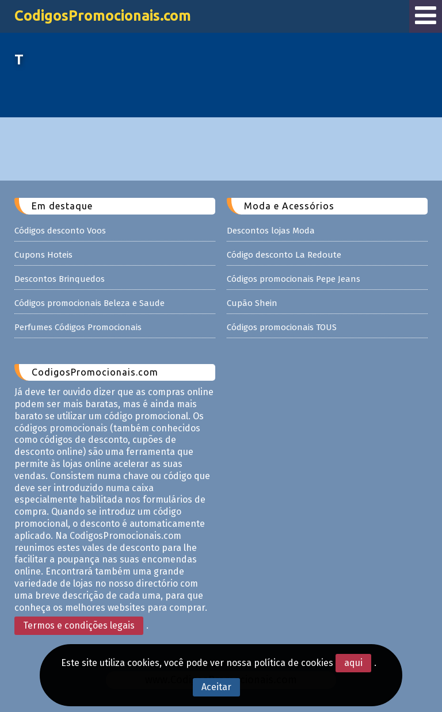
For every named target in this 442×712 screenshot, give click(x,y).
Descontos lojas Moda (271, 230)
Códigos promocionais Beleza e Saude (89, 303)
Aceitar (216, 687)
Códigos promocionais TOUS (282, 327)
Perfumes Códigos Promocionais (78, 327)
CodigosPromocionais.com (102, 15)
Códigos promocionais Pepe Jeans (293, 279)
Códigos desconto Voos (60, 230)
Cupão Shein (252, 303)
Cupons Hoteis (43, 255)
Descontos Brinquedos (59, 279)
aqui (353, 662)
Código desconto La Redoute (284, 255)
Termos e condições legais (79, 625)
